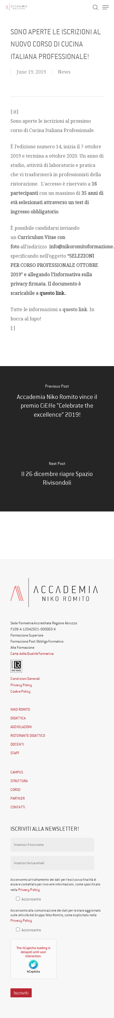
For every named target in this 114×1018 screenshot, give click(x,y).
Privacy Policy (21, 685)
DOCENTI (17, 744)
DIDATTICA (18, 718)
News (64, 72)
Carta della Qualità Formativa (32, 653)
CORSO (15, 789)
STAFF (14, 753)
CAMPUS (16, 772)
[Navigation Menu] (105, 7)
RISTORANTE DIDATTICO (27, 735)
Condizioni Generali (25, 678)
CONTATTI (17, 807)
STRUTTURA (19, 781)
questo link (52, 293)
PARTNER (17, 798)
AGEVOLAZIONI (21, 727)
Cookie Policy (20, 691)
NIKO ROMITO (20, 709)
